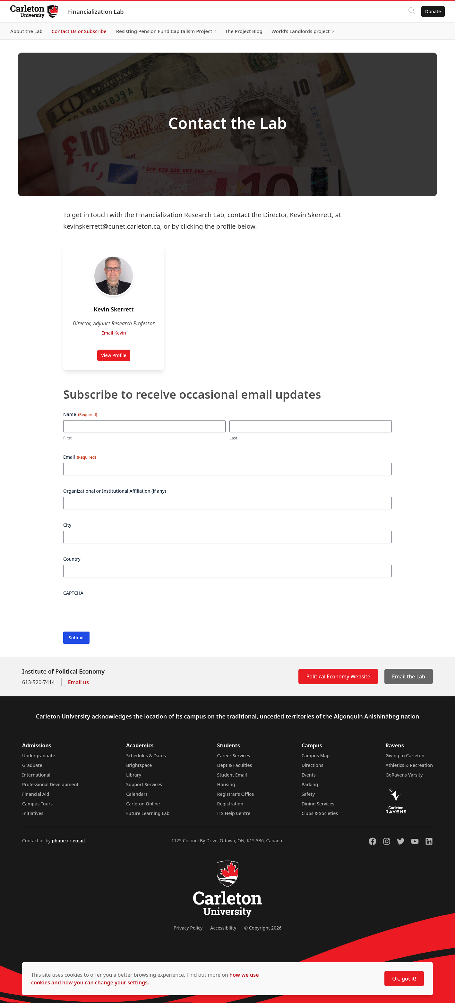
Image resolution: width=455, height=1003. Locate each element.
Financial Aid (35, 794)
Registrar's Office (235, 794)
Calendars (137, 794)
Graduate (32, 765)
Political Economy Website (338, 676)
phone (59, 840)
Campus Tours (37, 804)
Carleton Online (143, 804)
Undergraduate (38, 755)
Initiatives (32, 813)
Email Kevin (113, 333)
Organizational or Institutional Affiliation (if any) (114, 491)
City (67, 525)
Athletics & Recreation (409, 765)
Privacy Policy (188, 928)
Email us (78, 682)
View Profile (115, 356)
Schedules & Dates (146, 755)
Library (133, 775)
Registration (230, 804)
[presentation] (112, 611)
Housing (226, 784)
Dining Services (318, 804)
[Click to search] (411, 11)
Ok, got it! (404, 978)
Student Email (232, 775)
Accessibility (223, 928)
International (36, 775)
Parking (310, 784)
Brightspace (139, 765)
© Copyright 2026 (262, 928)
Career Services (233, 755)
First (67, 438)
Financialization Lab (96, 11)
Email (79, 457)
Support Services (144, 784)
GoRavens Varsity (404, 775)
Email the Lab (408, 676)
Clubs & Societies (320, 813)
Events (309, 775)
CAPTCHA (73, 593)
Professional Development (50, 784)
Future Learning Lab (147, 813)
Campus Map (316, 755)
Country (72, 559)
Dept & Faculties (234, 765)
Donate (433, 11)
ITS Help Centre (234, 813)
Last (233, 438)
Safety (308, 794)
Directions (312, 765)
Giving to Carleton (405, 755)
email (79, 840)
